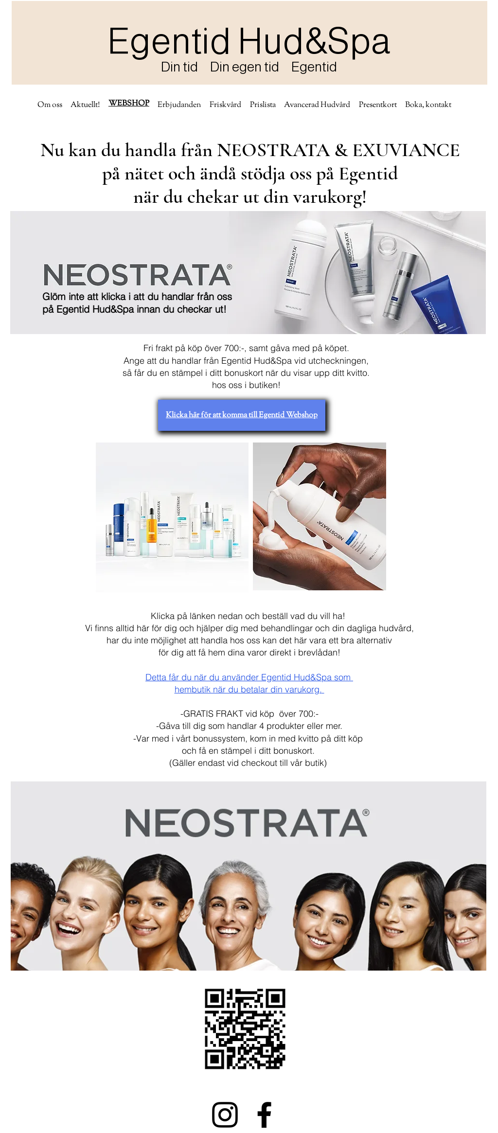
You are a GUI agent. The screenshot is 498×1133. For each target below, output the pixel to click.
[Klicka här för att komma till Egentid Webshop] (241, 415)
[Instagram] (225, 1115)
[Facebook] (264, 1115)
